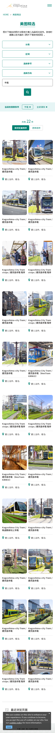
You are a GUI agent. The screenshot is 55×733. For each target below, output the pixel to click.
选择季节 (27, 63)
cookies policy (15, 722)
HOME (6, 14)
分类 (28, 44)
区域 (28, 54)
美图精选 (17, 14)
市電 (27, 106)
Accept (9, 727)
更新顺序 (36, 127)
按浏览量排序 (21, 127)
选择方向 (27, 73)
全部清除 (42, 106)
